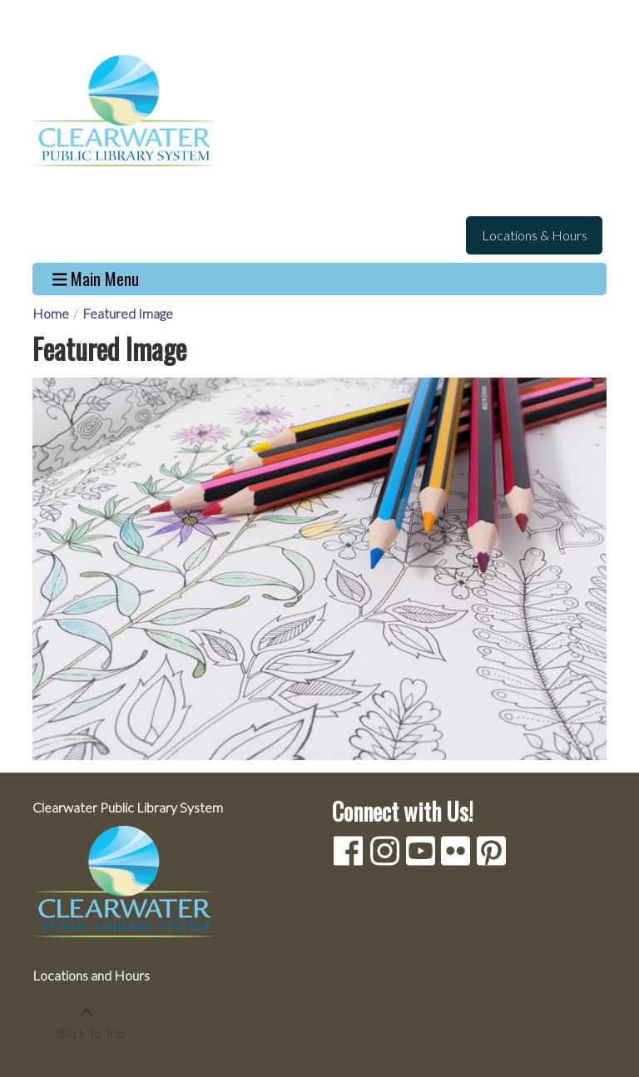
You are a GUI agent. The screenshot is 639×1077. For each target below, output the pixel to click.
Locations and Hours (91, 975)
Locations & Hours (534, 235)
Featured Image (127, 313)
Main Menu (96, 279)
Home (50, 313)
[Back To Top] (86, 1023)
